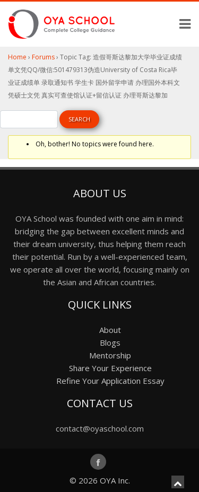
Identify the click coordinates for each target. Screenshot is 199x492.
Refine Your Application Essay (110, 380)
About (110, 329)
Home (17, 57)
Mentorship (110, 355)
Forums (43, 57)
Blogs (110, 342)
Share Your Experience (110, 368)
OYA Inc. (115, 480)
